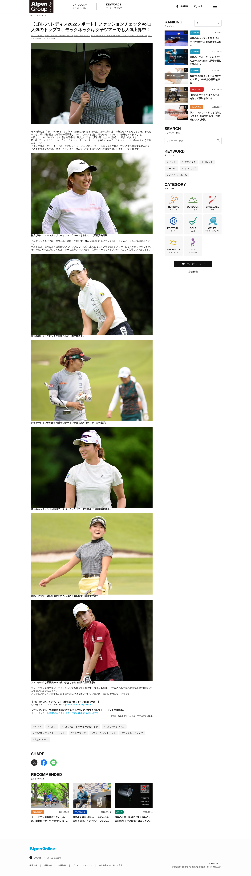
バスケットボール (178, 175)
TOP (31, 15)
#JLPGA (34, 36)
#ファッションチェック (137, 36)
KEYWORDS (114, 6)
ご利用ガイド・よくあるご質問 (47, 858)
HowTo (172, 168)
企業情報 (33, 865)
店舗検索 (184, 6)
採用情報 (48, 865)
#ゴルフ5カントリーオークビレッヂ (59, 36)
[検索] (197, 6)
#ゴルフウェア (122, 36)
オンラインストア (196, 263)
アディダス (190, 162)
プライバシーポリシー (82, 865)
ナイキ (172, 162)
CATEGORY (80, 6)
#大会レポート (50, 38)
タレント (208, 162)
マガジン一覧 (41, 15)
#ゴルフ (41, 36)
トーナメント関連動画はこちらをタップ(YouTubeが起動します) (66, 713)
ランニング (190, 168)
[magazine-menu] (215, 6)
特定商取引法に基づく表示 (110, 865)
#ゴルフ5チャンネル (82, 36)
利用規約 (62, 865)
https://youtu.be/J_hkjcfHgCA (77, 704)
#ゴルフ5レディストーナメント (103, 36)
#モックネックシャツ (132, 733)
